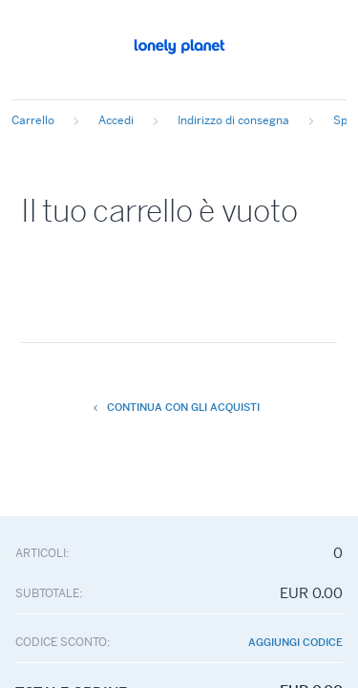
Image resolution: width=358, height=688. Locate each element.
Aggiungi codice (295, 642)
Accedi (116, 120)
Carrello (32, 120)
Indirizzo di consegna (233, 120)
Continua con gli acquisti (176, 407)
